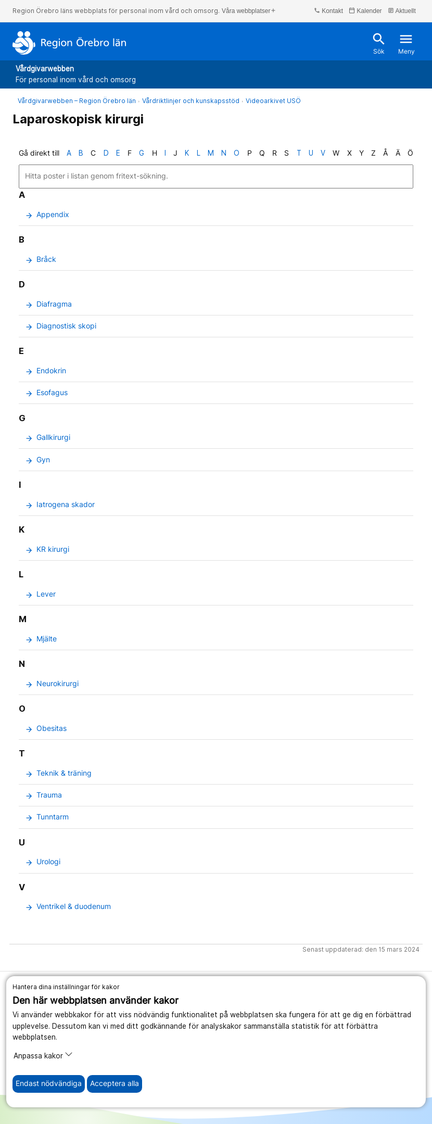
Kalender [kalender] (365, 10)
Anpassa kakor (43, 1055)
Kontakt (328, 10)
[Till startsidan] (69, 43)
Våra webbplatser (249, 10)
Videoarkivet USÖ (273, 101)
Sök (379, 43)
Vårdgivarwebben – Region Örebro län (77, 101)
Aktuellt (402, 10)
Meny (406, 43)
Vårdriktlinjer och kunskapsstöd (190, 101)
